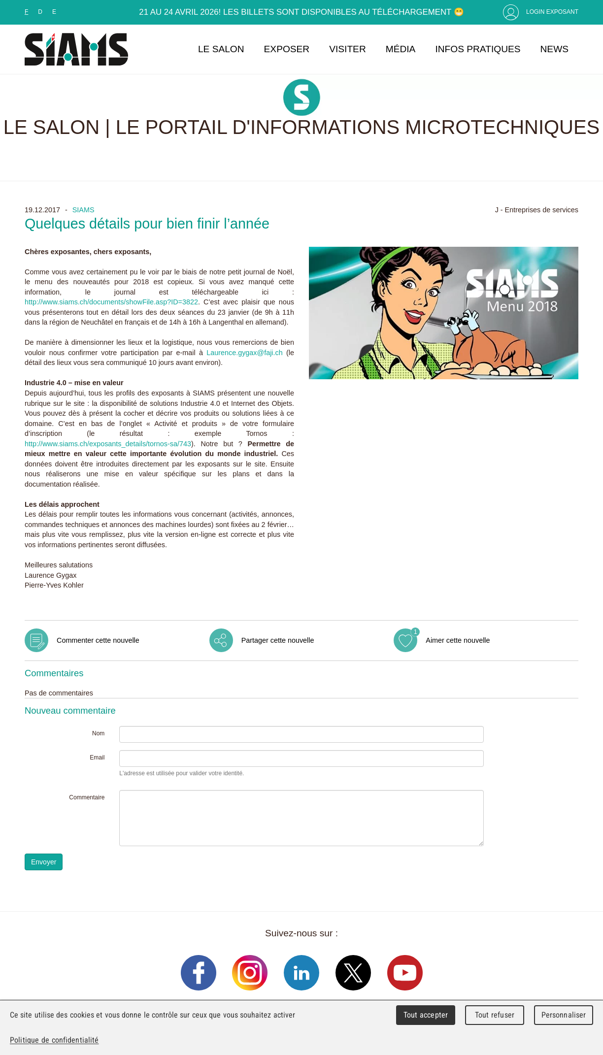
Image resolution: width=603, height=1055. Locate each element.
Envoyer (43, 862)
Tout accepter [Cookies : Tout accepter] (425, 1015)
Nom (98, 733)
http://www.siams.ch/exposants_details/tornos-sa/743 (108, 444)
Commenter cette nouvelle (98, 640)
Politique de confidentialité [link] (54, 1040)
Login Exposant (552, 11)
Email (97, 757)
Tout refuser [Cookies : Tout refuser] (494, 1015)
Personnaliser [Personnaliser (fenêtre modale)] (563, 1015)
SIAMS (83, 210)
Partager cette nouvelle (277, 640)
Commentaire (86, 797)
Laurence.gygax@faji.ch (244, 353)
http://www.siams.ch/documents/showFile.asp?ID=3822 (111, 302)
